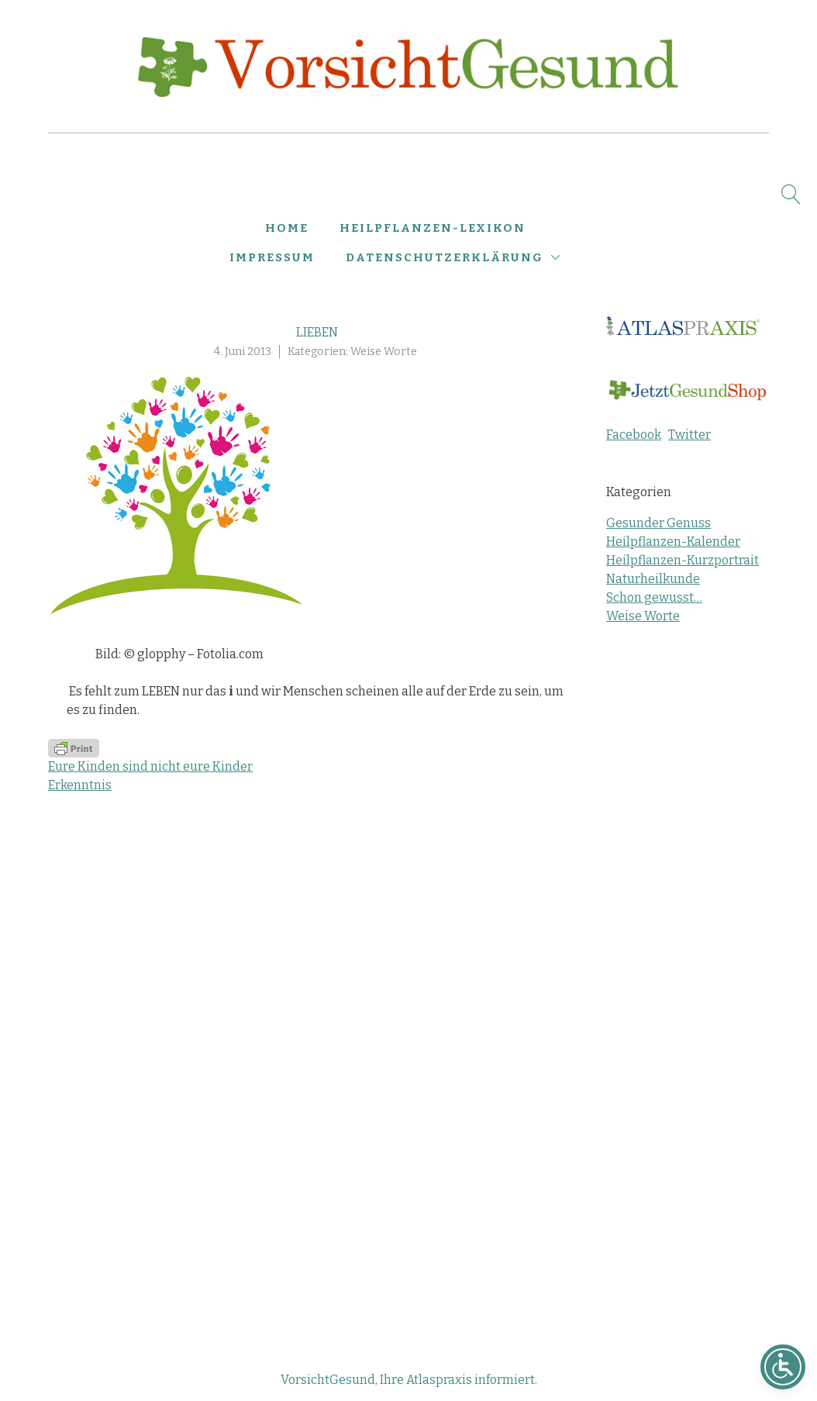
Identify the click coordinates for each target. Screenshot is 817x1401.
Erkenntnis (80, 785)
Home (287, 228)
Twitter (689, 434)
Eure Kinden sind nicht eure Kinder (150, 766)
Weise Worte (383, 351)
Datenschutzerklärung (444, 257)
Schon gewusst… (654, 597)
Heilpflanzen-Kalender (673, 541)
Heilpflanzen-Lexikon (433, 228)
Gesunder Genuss (658, 523)
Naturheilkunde (653, 578)
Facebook (633, 434)
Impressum (272, 257)
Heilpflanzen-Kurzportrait (682, 560)
